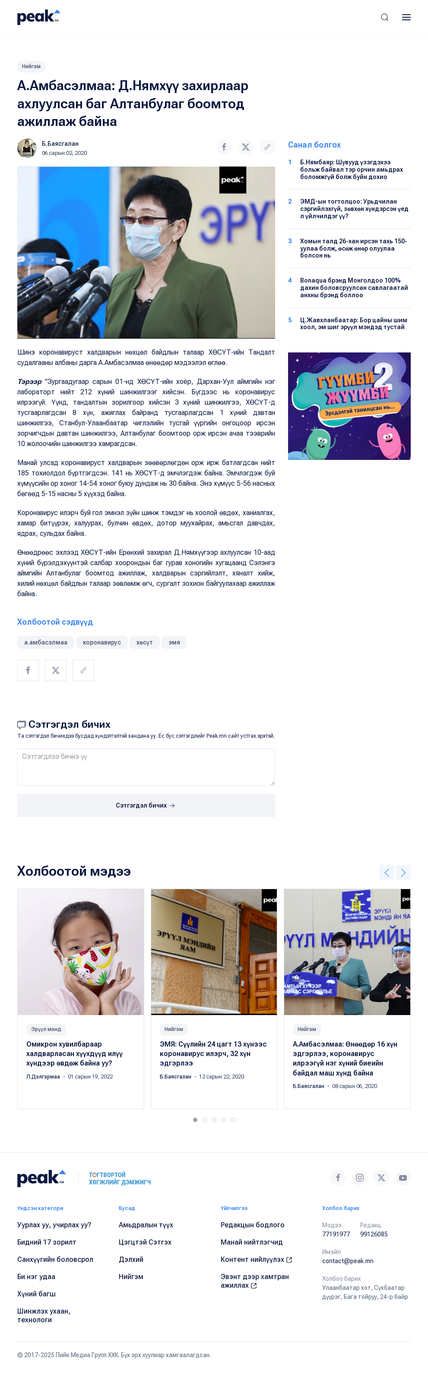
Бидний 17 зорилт (46, 1242)
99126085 (374, 1234)
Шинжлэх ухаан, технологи (43, 1315)
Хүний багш (36, 1294)
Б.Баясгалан (60, 143)
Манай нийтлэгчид (252, 1242)
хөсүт (144, 642)
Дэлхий (131, 1259)
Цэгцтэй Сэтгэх (145, 1242)
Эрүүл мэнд (46, 1029)
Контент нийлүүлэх (256, 1259)
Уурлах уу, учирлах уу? (54, 1225)
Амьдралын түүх (146, 1225)
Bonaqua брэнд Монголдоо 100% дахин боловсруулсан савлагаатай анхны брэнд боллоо (354, 288)
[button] (384, 17)
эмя (174, 642)
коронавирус (102, 642)
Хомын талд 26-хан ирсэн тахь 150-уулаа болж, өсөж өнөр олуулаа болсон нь (353, 248)
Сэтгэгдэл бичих (146, 806)
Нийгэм (31, 66)
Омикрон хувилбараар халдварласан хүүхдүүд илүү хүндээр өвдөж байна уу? (74, 1054)
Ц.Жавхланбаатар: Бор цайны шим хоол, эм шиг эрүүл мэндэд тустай (353, 324)
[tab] (195, 1120)
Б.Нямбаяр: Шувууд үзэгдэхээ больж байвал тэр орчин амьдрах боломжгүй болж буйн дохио (351, 169)
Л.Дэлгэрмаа (43, 1077)
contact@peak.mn (348, 1261)
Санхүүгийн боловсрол (55, 1259)
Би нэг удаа (36, 1277)
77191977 (336, 1234)
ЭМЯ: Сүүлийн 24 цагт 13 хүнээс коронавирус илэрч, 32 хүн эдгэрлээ (213, 1054)
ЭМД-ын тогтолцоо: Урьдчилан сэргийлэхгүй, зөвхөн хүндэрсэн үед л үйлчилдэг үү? (354, 209)
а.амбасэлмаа (45, 642)
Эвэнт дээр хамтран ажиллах (255, 1281)
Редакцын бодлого (253, 1225)
